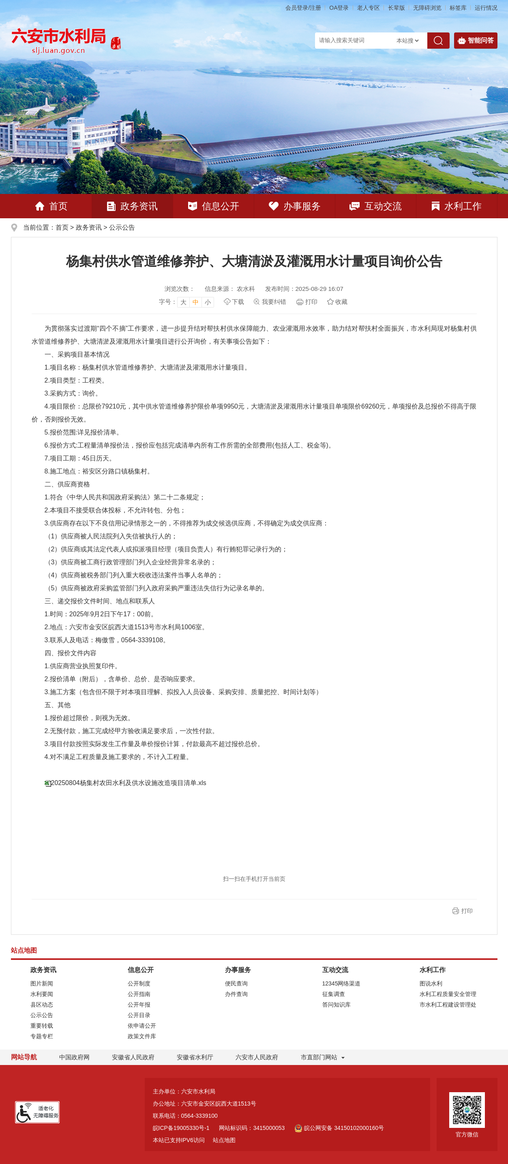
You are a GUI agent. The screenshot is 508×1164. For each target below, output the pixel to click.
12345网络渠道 (341, 983)
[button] (396, 7)
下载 (238, 301)
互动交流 (375, 206)
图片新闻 (41, 983)
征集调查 (333, 994)
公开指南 (139, 994)
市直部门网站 (323, 1057)
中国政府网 (74, 1057)
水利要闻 (41, 994)
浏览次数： (180, 288)
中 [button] (196, 302)
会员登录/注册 (303, 7)
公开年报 (139, 1004)
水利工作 (457, 206)
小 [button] (208, 302)
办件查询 (236, 994)
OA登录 (339, 7)
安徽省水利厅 (195, 1057)
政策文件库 (142, 1036)
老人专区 (368, 7)
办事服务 (295, 206)
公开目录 (139, 1015)
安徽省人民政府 (133, 1057)
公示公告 (122, 227)
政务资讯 (132, 206)
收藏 (341, 301)
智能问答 (476, 40)
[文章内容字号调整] (186, 301)
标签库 (458, 7)
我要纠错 (274, 301)
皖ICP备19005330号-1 (181, 1128)
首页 (51, 206)
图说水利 (431, 983)
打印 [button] (467, 911)
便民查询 (236, 983)
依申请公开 (142, 1025)
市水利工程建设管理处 (448, 1004)
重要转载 (41, 1025)
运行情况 (486, 7)
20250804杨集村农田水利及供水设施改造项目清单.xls (128, 782)
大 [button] (183, 302)
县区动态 (41, 1004)
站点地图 (224, 1140)
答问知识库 (336, 1004)
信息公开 (213, 206)
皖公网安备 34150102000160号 (339, 1128)
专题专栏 (41, 1036)
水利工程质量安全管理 (448, 994)
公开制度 (139, 983)
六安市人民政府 (257, 1057)
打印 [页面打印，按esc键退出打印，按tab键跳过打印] (311, 301)
